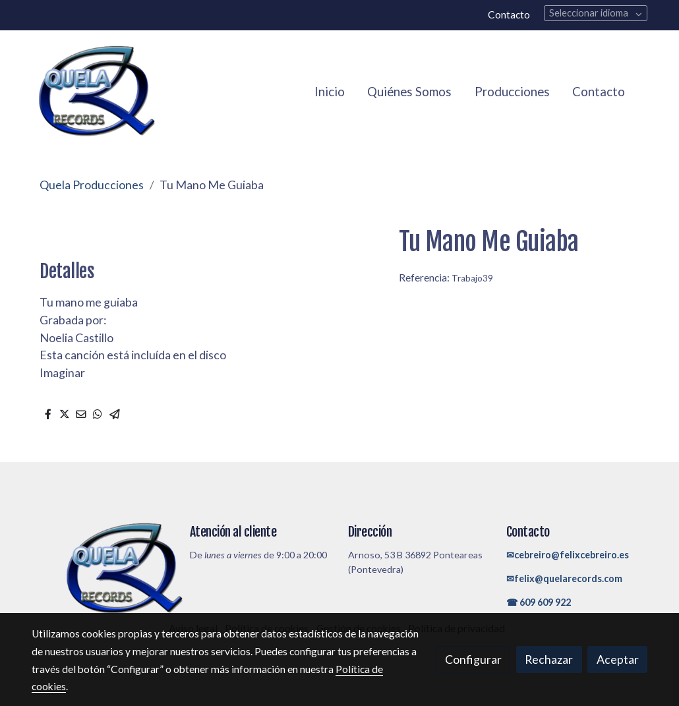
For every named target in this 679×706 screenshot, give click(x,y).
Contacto (509, 14)
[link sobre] (102, 569)
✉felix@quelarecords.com (564, 578)
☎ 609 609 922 (538, 602)
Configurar (473, 659)
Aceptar (618, 659)
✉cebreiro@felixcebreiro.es (567, 554)
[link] (96, 92)
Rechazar (549, 659)
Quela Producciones (92, 184)
